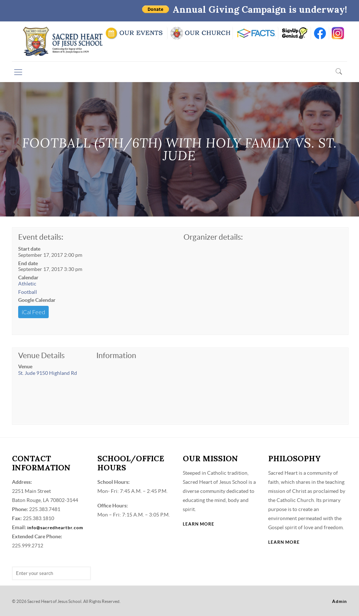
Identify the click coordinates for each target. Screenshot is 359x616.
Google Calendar (37, 300)
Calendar (28, 277)
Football (27, 292)
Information (116, 355)
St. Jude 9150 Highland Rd (47, 373)
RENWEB (255, 33)
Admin (339, 601)
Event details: (40, 237)
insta (338, 33)
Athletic (27, 284)
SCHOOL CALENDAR (135, 33)
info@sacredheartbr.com (55, 527)
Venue (25, 366)
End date (28, 263)
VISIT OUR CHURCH (200, 33)
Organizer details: (213, 237)
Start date (29, 249)
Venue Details (41, 355)
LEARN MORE (198, 524)
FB (320, 33)
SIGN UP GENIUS (294, 33)
